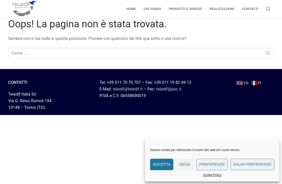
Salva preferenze (252, 164)
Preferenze (212, 164)
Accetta (162, 164)
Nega (184, 164)
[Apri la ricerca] (268, 9)
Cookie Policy (212, 175)
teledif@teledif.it (128, 89)
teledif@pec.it (168, 89)
